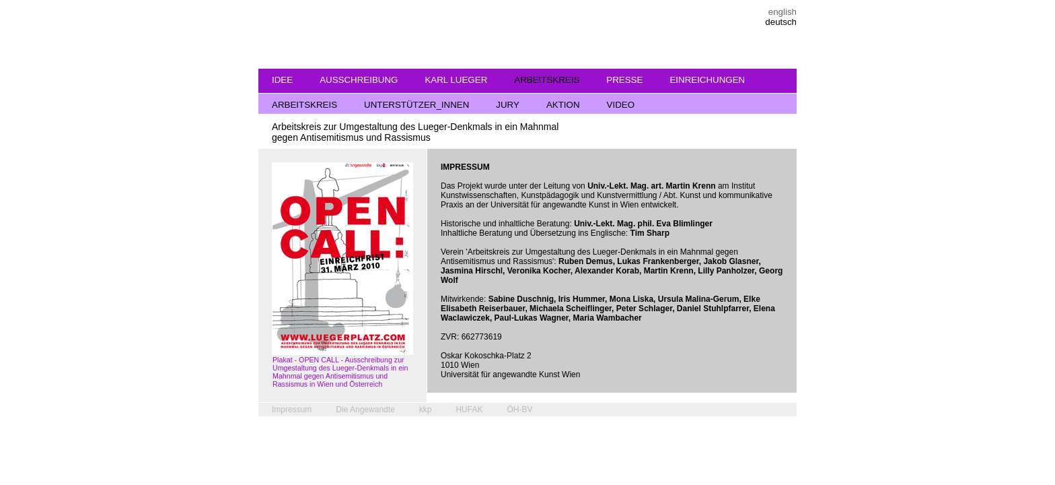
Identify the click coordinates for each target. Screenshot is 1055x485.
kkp (425, 409)
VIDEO (620, 105)
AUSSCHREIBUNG (359, 80)
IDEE (282, 80)
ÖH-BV (519, 409)
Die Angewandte (365, 409)
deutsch (781, 22)
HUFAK (469, 409)
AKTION (563, 105)
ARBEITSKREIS (546, 80)
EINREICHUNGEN (707, 80)
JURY (507, 105)
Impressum (292, 409)
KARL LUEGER (456, 80)
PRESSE (624, 80)
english (782, 12)
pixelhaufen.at (581, 409)
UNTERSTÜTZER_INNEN (416, 105)
